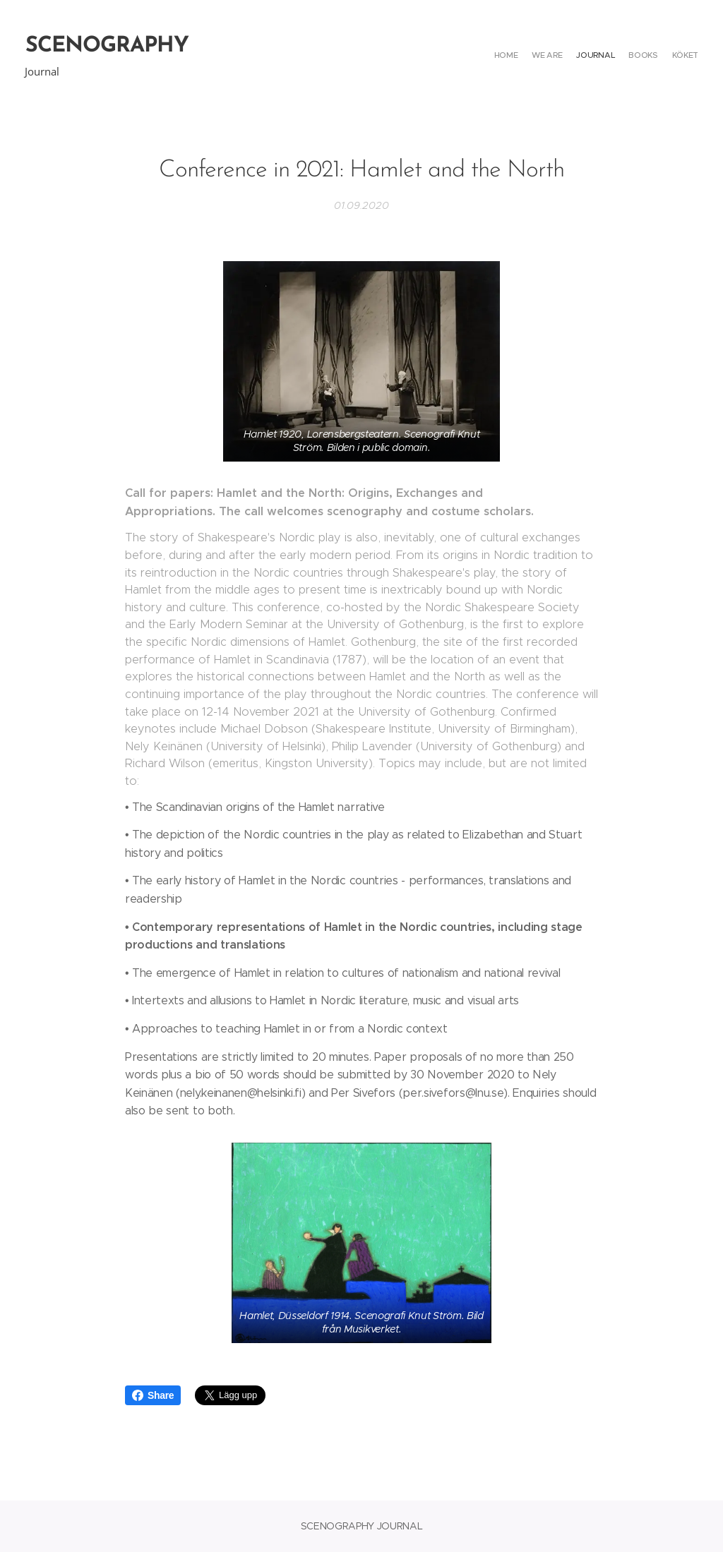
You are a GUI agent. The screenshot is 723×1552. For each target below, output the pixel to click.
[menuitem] (643, 56)
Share (153, 1395)
